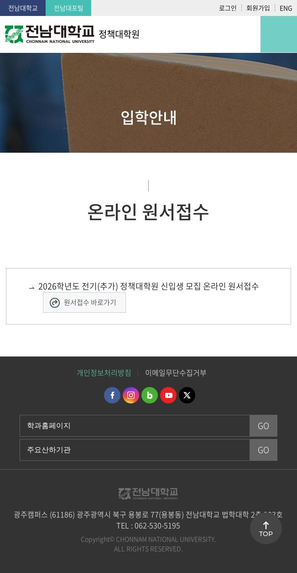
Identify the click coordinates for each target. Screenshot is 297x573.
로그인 (228, 8)
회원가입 (258, 8)
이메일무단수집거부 (176, 372)
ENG (286, 8)
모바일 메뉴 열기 (279, 34)
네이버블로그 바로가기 (149, 395)
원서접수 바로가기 (90, 302)
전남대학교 (23, 7)
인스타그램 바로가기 (131, 395)
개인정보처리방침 (104, 372)
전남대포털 (68, 7)
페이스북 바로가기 (112, 395)
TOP (266, 534)
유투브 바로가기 (168, 395)
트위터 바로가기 (187, 395)
